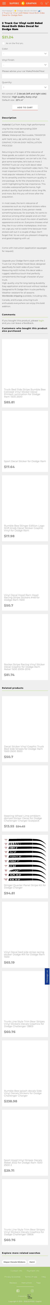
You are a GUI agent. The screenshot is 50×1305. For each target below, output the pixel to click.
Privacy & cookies (12, 1277)
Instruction (26, 1283)
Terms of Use (31, 1277)
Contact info (16, 1271)
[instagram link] (32, 1291)
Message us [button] (47, 976)
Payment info (33, 1271)
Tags (38, 1283)
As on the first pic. (12, 43)
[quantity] (25, 87)
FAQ (44, 1277)
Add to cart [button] (25, 107)
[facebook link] (18, 1291)
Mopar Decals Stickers (14, 1262)
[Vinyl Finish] (25, 65)
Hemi (32, 1262)
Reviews (13, 1283)
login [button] (41, 320)
